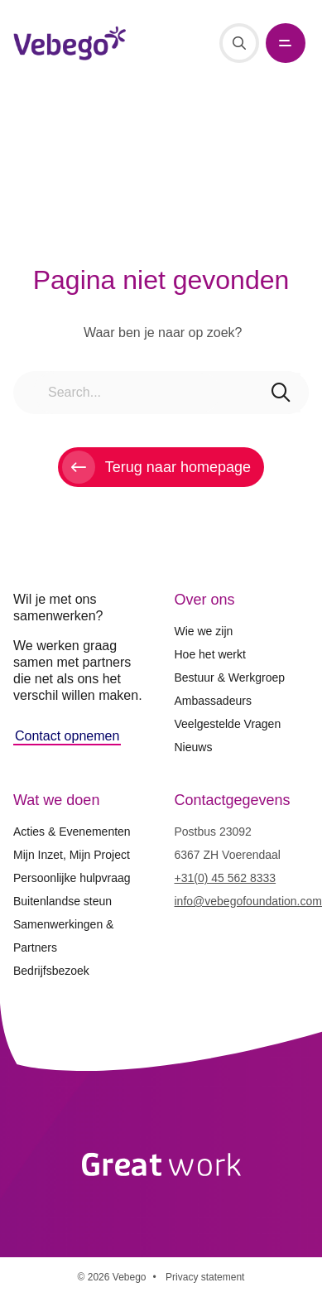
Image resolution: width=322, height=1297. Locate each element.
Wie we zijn (204, 631)
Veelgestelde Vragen (228, 723)
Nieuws (194, 747)
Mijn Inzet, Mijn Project (71, 854)
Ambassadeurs (213, 700)
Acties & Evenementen (72, 831)
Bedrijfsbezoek (51, 970)
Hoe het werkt (210, 654)
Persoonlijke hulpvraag (72, 878)
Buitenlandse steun (62, 901)
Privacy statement (205, 1277)
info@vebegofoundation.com (248, 901)
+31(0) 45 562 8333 (225, 878)
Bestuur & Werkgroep (230, 677)
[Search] (239, 43)
